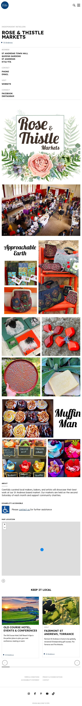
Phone (5, 71)
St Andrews (8, 43)
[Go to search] (74, 5)
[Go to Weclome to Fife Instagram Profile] (28, 694)
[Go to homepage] (5, 5)
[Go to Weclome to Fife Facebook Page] (35, 694)
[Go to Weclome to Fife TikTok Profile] (53, 694)
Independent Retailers (14, 27)
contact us (24, 509)
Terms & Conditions (31, 677)
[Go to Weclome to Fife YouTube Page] (47, 694)
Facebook (7, 93)
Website (6, 84)
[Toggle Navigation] (78, 5)
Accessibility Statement (30, 680)
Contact (46, 680)
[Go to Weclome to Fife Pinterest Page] (41, 694)
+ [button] (4, 524)
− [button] (4, 527)
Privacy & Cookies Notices (52, 677)
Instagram (8, 96)
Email (5, 74)
